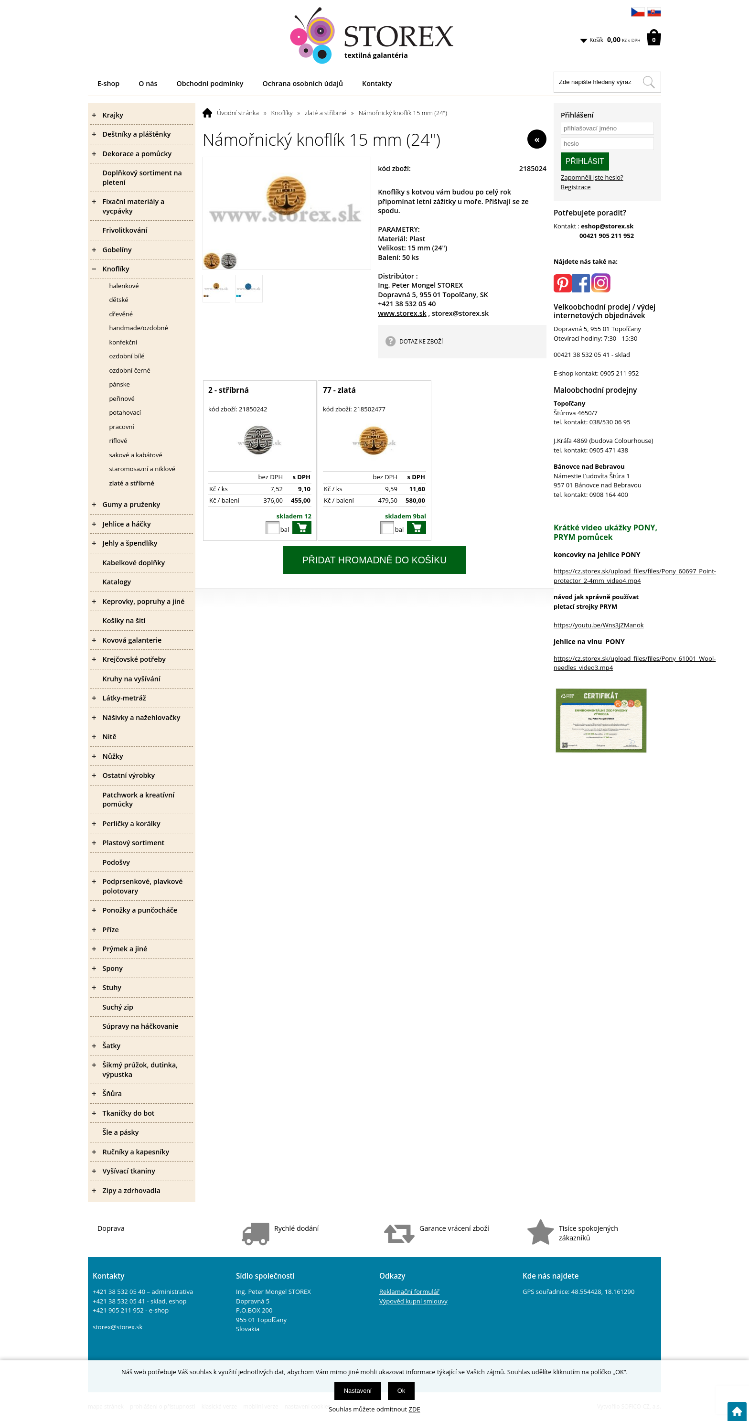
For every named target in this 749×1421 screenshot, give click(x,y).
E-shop (108, 83)
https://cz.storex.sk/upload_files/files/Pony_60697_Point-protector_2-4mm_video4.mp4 (635, 576)
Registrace (576, 187)
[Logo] (374, 36)
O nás (148, 83)
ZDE (414, 1409)
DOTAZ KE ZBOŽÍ (421, 341)
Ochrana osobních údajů (302, 83)
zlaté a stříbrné (325, 112)
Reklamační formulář (409, 1291)
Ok (401, 1390)
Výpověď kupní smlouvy (413, 1301)
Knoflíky (282, 112)
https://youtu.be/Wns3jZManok (599, 625)
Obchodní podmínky (210, 83)
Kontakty (377, 83)
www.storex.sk (402, 313)
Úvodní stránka (238, 112)
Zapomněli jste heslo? (592, 177)
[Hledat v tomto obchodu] (649, 82)
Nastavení (358, 1390)
